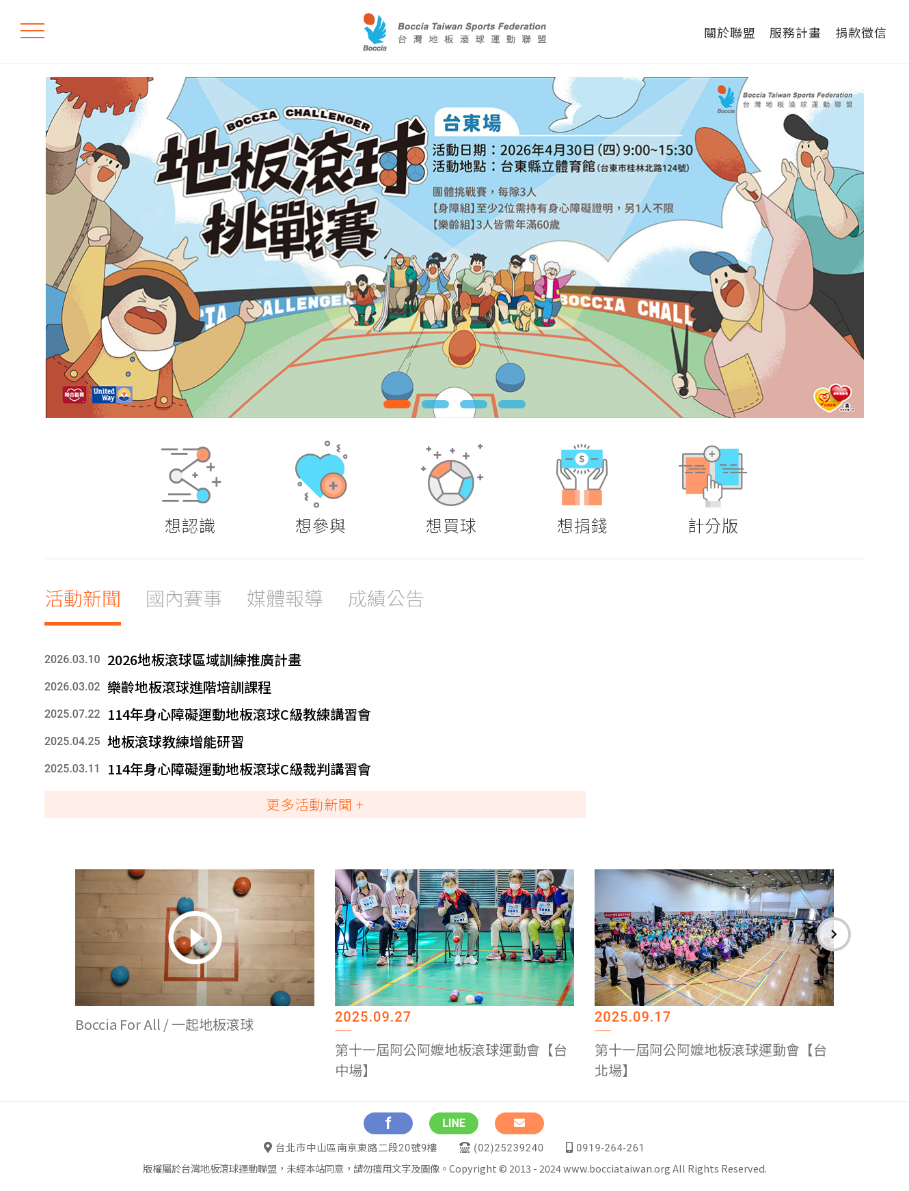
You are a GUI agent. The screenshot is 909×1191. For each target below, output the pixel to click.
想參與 (321, 525)
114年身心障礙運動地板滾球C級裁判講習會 (239, 769)
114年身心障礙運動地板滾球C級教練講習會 (239, 714)
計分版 (713, 525)
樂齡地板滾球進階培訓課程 (189, 687)
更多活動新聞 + (315, 804)
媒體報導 (285, 597)
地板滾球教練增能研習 (175, 741)
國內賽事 (184, 597)
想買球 (451, 525)
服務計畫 (796, 32)
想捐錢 (582, 525)
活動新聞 (82, 597)
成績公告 (386, 597)
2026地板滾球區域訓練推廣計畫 (204, 659)
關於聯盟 (730, 32)
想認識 (190, 525)
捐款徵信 (861, 32)
